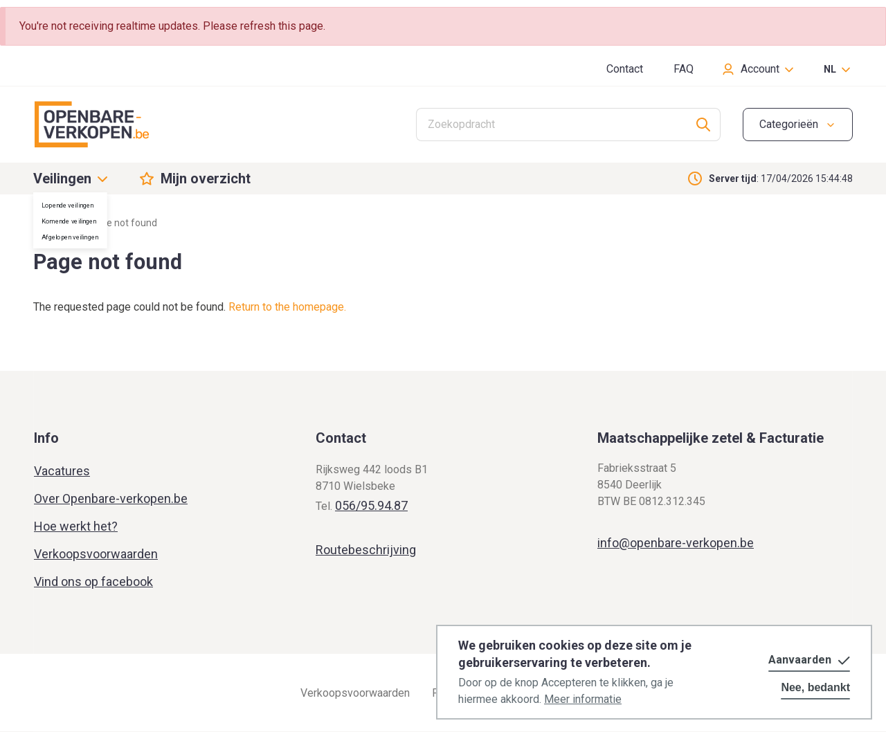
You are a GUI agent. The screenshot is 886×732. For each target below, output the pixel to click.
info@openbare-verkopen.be (675, 543)
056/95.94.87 (371, 505)
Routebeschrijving (366, 549)
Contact (624, 68)
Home (46, 222)
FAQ (683, 68)
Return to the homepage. (287, 306)
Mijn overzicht (206, 178)
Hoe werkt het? (76, 526)
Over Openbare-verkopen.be (111, 498)
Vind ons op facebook (93, 581)
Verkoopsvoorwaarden (96, 554)
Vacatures (62, 471)
